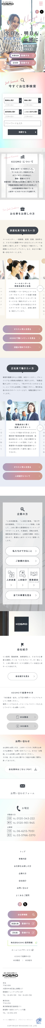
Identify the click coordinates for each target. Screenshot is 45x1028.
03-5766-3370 (26, 835)
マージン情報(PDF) (9, 1020)
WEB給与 (28, 960)
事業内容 (22, 858)
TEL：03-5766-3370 (10, 1013)
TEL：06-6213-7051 (9, 995)
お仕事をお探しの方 (22, 866)
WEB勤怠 (16, 960)
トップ (22, 851)
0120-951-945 (26, 822)
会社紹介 (22, 880)
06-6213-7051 (25, 831)
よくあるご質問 (22, 895)
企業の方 (22, 873)
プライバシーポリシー (25, 1020)
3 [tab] (5, 67)
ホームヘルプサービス (21, 950)
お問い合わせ (22, 888)
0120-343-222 (26, 818)
